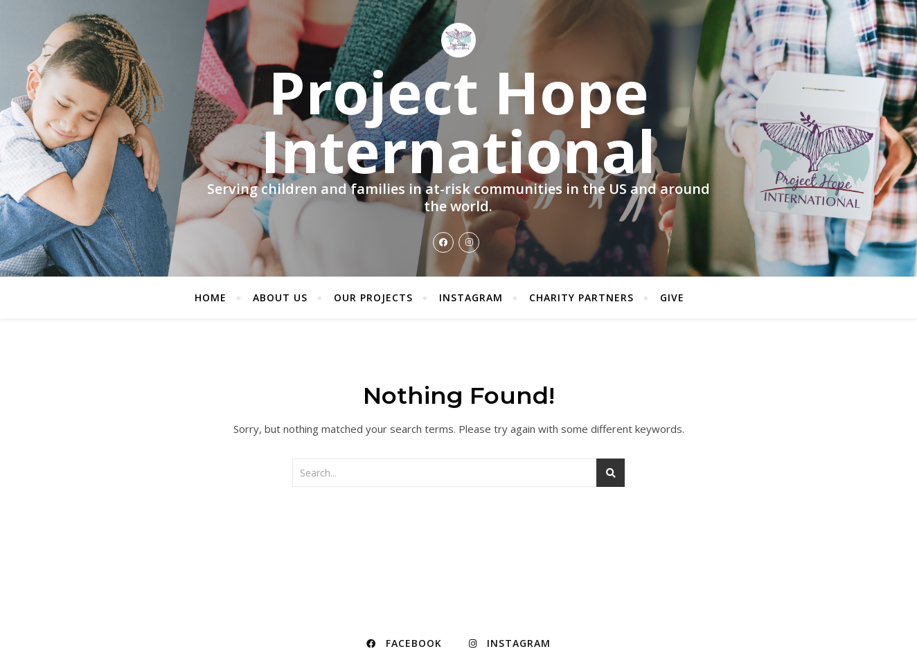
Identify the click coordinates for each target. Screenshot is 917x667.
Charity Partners (581, 297)
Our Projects (373, 297)
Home (210, 297)
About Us (280, 297)
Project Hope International (458, 121)
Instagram (471, 297)
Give (672, 297)
